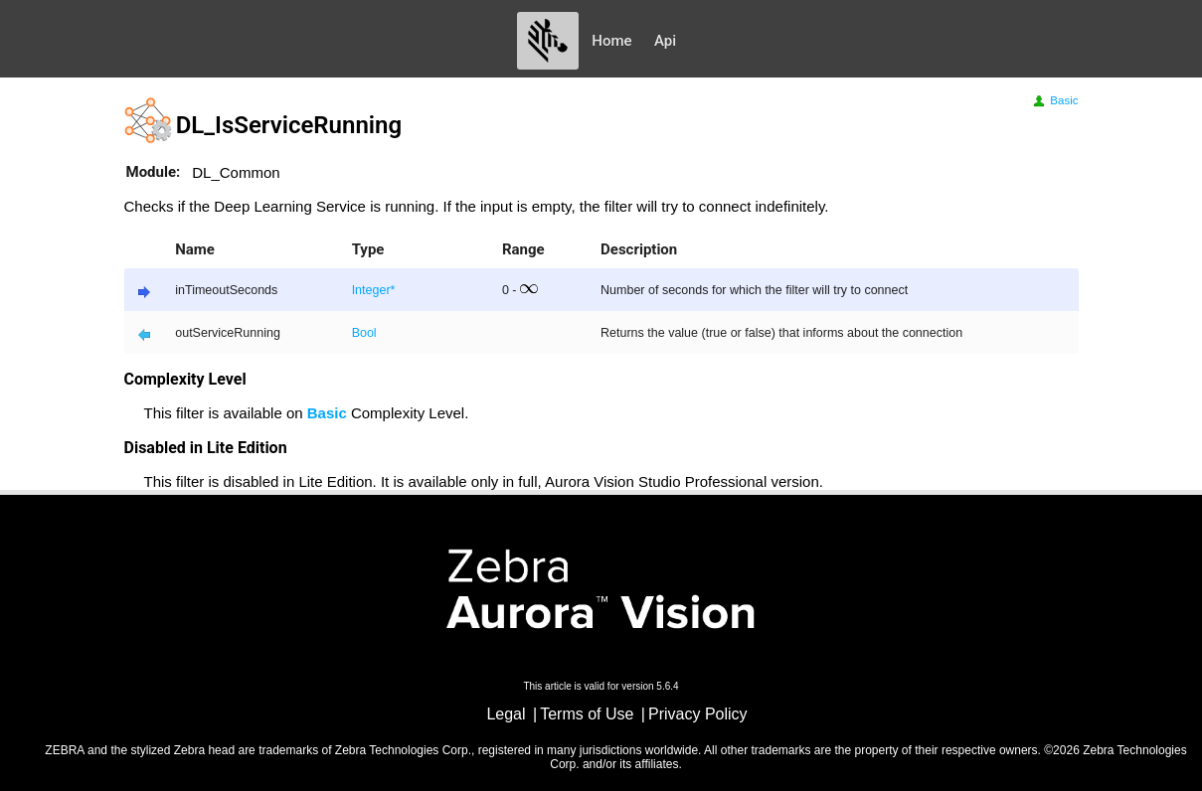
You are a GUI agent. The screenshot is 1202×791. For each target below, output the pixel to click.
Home (611, 41)
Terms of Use (586, 714)
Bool (364, 333)
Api (665, 41)
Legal (505, 714)
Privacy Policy (698, 714)
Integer (371, 290)
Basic (1054, 100)
